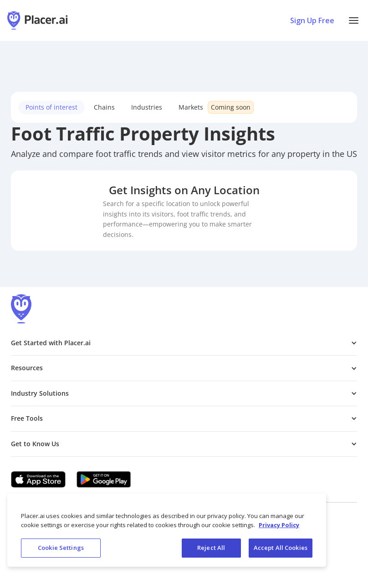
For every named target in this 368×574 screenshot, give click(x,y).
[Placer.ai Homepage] (37, 20)
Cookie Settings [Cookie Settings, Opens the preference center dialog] (61, 548)
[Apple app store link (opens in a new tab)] (38, 479)
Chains (104, 107)
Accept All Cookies (280, 548)
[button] (353, 20)
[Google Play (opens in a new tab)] (104, 479)
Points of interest (51, 107)
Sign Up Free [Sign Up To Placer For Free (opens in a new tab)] (312, 20)
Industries (146, 107)
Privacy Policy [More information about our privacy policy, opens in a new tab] (279, 525)
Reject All (211, 548)
